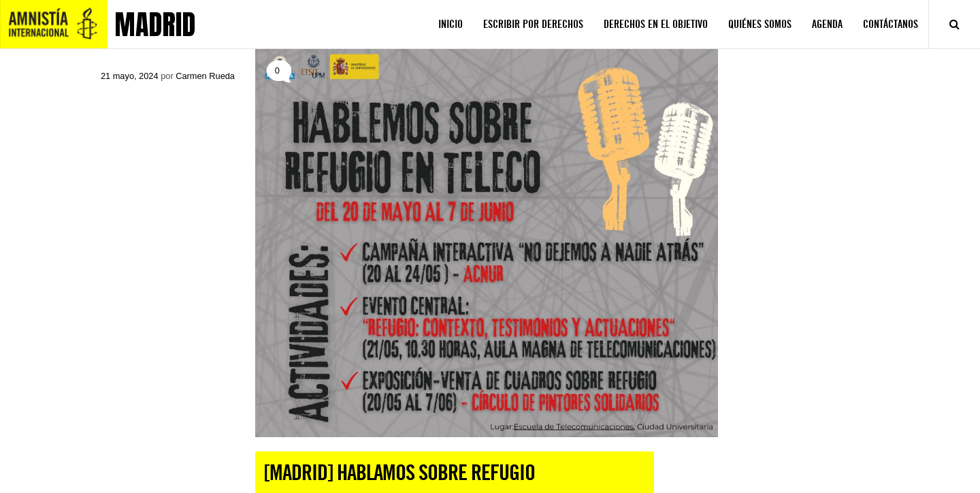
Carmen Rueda (205, 76)
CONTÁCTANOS (890, 24)
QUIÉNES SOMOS (759, 24)
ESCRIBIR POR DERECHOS (533, 24)
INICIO (450, 24)
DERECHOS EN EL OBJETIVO (656, 24)
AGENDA (827, 24)
